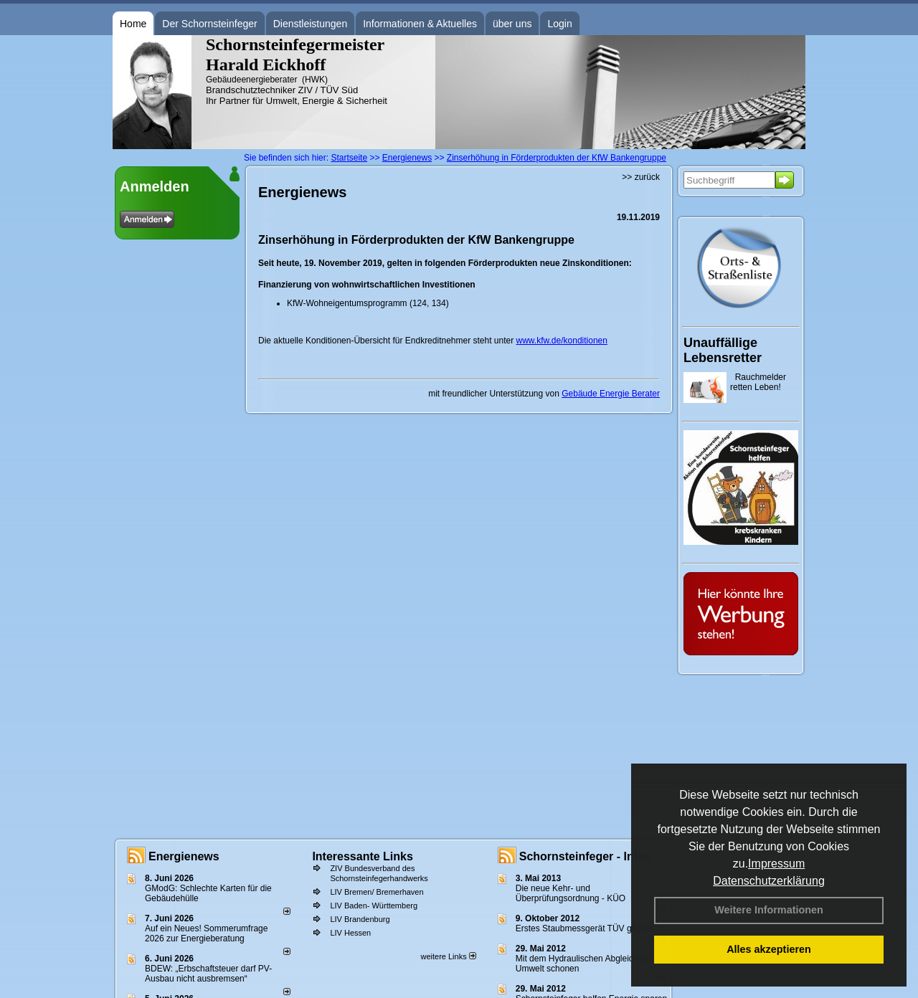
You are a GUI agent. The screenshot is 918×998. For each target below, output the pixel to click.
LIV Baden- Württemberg (373, 905)
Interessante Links (362, 856)
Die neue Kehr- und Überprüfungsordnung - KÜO (570, 893)
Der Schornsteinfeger (209, 23)
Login (559, 23)
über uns (512, 23)
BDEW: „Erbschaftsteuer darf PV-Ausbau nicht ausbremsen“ (208, 974)
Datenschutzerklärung (769, 881)
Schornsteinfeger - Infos (585, 856)
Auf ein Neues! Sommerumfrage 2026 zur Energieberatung (206, 933)
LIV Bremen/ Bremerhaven (376, 892)
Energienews (183, 856)
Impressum (776, 863)
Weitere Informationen (768, 910)
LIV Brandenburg (359, 919)
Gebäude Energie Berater (611, 394)
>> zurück (641, 177)
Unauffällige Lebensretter (722, 350)
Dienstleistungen (310, 23)
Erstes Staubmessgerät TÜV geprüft (585, 928)
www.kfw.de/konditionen (561, 341)
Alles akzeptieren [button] (769, 949)
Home (133, 23)
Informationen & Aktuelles (420, 23)
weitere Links (447, 956)
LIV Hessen (350, 932)
